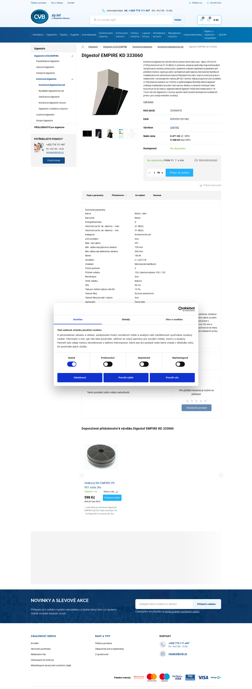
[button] (205, 160)
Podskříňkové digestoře (47, 61)
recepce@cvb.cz (55, 152)
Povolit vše (172, 377)
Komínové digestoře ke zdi (52, 84)
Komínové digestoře (46, 79)
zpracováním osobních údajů (182, 611)
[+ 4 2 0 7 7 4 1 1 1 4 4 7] (137, 10)
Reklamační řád (38, 654)
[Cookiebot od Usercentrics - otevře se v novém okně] (181, 309)
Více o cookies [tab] (174, 319)
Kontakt (71, 2)
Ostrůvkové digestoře (49, 96)
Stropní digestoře (44, 120)
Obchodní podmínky (40, 648)
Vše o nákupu (57, 2)
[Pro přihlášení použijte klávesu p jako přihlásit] (198, 2)
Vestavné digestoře (45, 73)
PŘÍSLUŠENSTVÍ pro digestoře (49, 127)
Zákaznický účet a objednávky (109, 648)
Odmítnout (80, 377)
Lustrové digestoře (45, 114)
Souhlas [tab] (77, 319)
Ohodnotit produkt (196, 408)
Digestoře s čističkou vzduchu (53, 108)
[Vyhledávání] (137, 19)
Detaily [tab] (126, 319)
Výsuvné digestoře (45, 67)
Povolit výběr (126, 377)
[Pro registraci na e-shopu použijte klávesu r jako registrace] (215, 2)
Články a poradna (38, 2)
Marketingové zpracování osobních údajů (51, 665)
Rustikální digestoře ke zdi (51, 90)
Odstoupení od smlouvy (42, 659)
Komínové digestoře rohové (52, 102)
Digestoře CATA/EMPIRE (46, 55)
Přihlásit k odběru (206, 604)
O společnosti (101, 654)
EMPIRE (174, 127)
